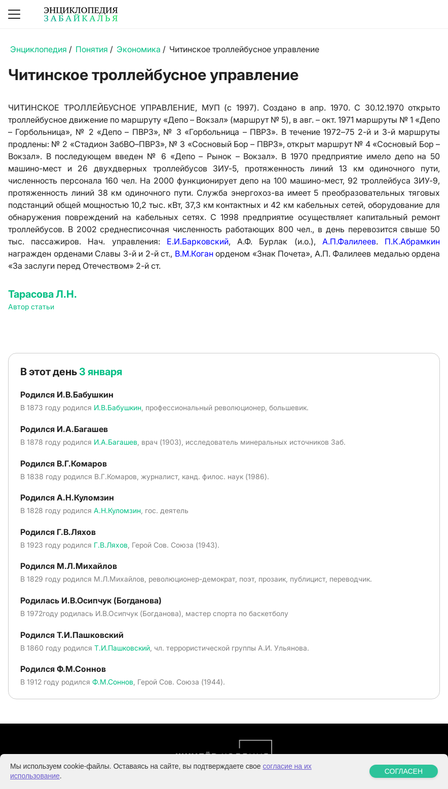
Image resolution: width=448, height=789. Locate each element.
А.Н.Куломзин (117, 510)
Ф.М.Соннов (112, 681)
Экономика (139, 49)
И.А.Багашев (115, 442)
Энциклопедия (38, 49)
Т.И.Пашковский (122, 647)
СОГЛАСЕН (404, 771)
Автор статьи (31, 306)
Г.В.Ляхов (111, 545)
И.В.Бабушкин (117, 407)
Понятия (92, 49)
